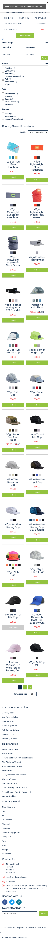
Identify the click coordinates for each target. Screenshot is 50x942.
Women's (9, 116)
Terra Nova (9, 82)
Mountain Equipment (11, 832)
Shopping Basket (9, 738)
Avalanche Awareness (12, 766)
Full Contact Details (10, 730)
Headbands (10, 94)
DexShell (8, 68)
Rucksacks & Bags (13, 24)
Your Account (8, 734)
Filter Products (25, 35)
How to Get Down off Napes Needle (17, 758)
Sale (43, 29)
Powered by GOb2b (37, 928)
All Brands (6, 854)
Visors (7, 96)
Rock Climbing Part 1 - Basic (14, 788)
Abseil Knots (7, 754)
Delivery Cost (7, 713)
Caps (7, 99)
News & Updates (9, 726)
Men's (7, 114)
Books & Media (38, 12)
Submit (44, 913)
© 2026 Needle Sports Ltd (16, 928)
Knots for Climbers (10, 749)
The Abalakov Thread (11, 762)
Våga (7, 84)
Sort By (23, 132)
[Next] (30, 687)
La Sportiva (10, 71)
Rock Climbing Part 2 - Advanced (16, 792)
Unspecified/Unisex (13, 119)
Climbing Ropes (9, 779)
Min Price (7, 47)
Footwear (40, 18)
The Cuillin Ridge (9, 783)
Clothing (24, 18)
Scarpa (5, 850)
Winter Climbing (9, 796)
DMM (4, 811)
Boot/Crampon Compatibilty (14, 775)
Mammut (6, 824)
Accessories (10, 29)
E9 (3, 816)
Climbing (8, 18)
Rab (6, 79)
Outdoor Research (13, 76)
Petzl (4, 841)
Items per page (20, 694)
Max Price (30, 47)
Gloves (8, 104)
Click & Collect (8, 721)
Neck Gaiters (10, 102)
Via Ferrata (7, 771)
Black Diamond (8, 807)
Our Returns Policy (10, 717)
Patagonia (6, 837)
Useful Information (14, 12)
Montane (9, 74)
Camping (41, 24)
